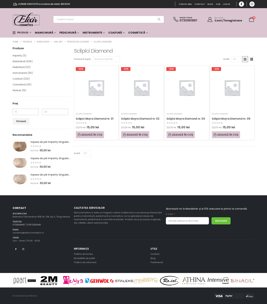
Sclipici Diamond (83, 114)
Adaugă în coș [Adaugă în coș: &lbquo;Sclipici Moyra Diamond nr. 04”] (180, 134)
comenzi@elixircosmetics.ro (28, 232)
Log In (226, 4)
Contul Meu (185, 4)
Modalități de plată (84, 258)
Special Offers (245, 32)
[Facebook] (241, 4)
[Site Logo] (26, 19)
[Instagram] (252, 4)
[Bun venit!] (224, 19)
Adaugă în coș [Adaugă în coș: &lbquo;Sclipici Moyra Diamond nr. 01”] (89, 134)
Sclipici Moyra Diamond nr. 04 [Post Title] (186, 118)
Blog (210, 4)
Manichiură (44, 33)
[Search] (159, 19)
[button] (245, 59)
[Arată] (236, 59)
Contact (200, 4)
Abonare (221, 221)
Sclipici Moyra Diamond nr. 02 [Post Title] (140, 118)
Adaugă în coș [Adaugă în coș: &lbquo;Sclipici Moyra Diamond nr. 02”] (135, 134)
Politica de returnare (85, 262)
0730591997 (188, 20)
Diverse (17, 90)
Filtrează (21, 121)
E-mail (169, 214)
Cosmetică (136, 33)
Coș (218, 4)
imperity (17, 55)
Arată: (226, 59)
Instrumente (92, 33)
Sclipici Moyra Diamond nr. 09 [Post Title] (231, 118)
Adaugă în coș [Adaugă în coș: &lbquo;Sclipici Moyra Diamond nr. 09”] (226, 134)
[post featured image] (20, 146)
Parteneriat (157, 262)
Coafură (115, 33)
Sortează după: (82, 59)
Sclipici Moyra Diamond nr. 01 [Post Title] (94, 118)
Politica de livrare (83, 254)
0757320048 (34, 224)
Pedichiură (67, 33)
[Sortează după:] (106, 59)
